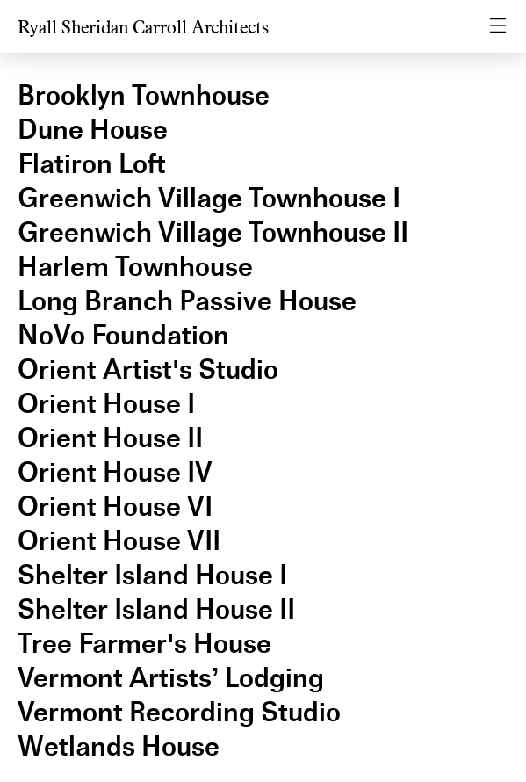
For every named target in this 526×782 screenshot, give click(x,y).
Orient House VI (115, 506)
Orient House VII (119, 541)
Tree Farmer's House (144, 643)
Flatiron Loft (92, 164)
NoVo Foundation (123, 335)
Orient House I (106, 403)
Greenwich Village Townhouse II (213, 232)
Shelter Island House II (156, 609)
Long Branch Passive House (187, 301)
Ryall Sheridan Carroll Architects (143, 27)
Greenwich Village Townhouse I (209, 198)
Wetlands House (119, 746)
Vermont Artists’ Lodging (171, 678)
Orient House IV (115, 472)
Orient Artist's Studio (148, 369)
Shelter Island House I (152, 575)
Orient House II (110, 438)
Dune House (93, 129)
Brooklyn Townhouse (144, 95)
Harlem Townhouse (135, 266)
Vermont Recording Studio (179, 712)
